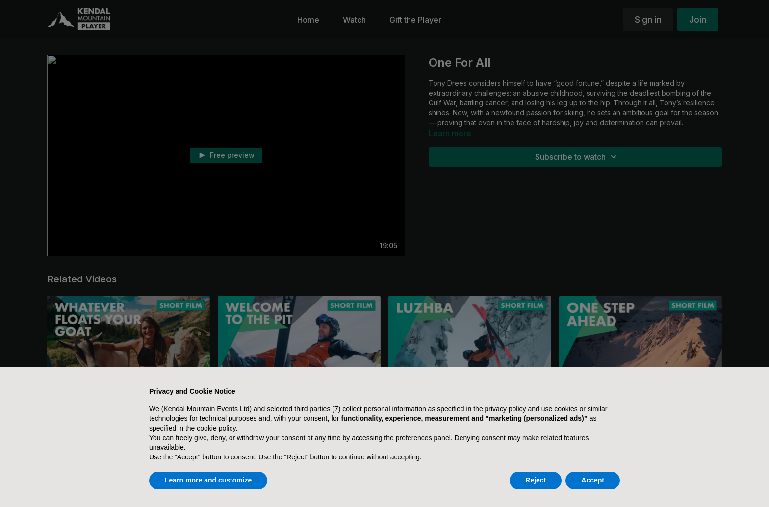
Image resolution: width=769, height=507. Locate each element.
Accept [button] (592, 480)
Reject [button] (535, 480)
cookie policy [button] (216, 428)
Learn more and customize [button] (208, 480)
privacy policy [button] (505, 409)
